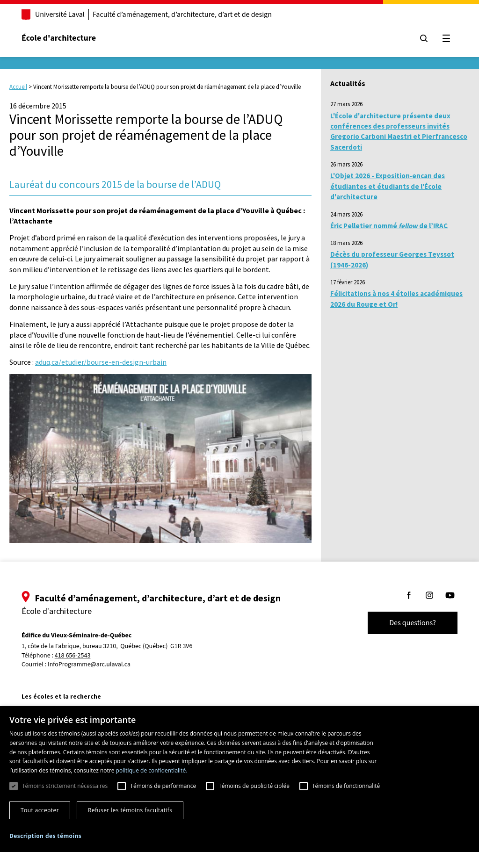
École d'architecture (59, 38)
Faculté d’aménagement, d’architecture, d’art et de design (182, 14)
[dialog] (239, 779)
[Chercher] (424, 38)
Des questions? (412, 623)
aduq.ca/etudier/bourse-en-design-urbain (101, 362)
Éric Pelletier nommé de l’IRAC (389, 225)
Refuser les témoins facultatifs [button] (130, 810)
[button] (45, 836)
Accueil (18, 87)
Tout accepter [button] (40, 810)
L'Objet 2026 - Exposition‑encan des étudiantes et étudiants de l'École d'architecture (387, 186)
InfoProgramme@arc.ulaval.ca (89, 664)
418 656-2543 (73, 655)
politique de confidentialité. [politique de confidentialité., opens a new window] (152, 770)
